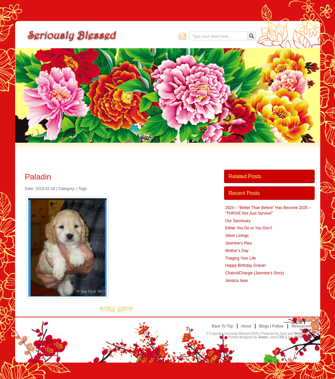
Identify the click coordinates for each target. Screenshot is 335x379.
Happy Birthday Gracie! (245, 265)
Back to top (222, 326)
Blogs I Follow (271, 326)
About (246, 326)
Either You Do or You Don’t (248, 228)
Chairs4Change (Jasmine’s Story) (254, 273)
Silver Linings (237, 235)
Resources (300, 326)
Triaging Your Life (240, 258)
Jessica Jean (236, 280)
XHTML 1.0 (302, 337)
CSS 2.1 (284, 337)
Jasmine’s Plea (238, 243)
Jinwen (263, 337)
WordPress (302, 333)
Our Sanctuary (238, 221)
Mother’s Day (237, 250)
